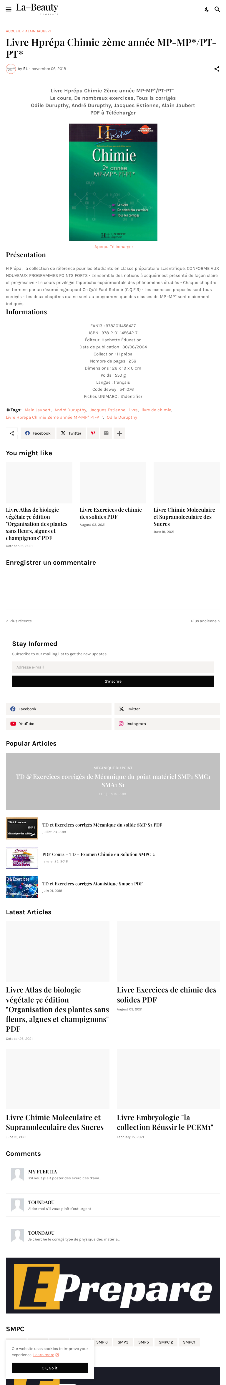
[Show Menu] (8, 9)
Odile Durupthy (122, 417)
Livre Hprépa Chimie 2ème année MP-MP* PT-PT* (54, 417)
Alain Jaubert (38, 31)
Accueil (13, 31)
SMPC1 (189, 1342)
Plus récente (20, 621)
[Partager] (217, 69)
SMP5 (143, 1342)
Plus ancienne (204, 621)
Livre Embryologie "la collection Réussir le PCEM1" (165, 1122)
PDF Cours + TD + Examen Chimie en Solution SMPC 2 (98, 854)
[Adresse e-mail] (113, 667)
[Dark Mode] (207, 9)
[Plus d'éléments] (119, 433)
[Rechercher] (218, 9)
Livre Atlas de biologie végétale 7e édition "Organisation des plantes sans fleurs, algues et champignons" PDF (36, 523)
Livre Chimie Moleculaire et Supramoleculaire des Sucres (184, 516)
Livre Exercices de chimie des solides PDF (111, 513)
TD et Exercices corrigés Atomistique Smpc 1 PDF (92, 884)
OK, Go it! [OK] (50, 1368)
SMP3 (123, 1342)
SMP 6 (102, 1342)
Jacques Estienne (107, 410)
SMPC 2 (166, 1342)
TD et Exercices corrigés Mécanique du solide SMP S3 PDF (102, 825)
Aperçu (101, 246)
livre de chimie (156, 410)
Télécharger (121, 246)
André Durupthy (70, 410)
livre (133, 410)
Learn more (43, 1354)
